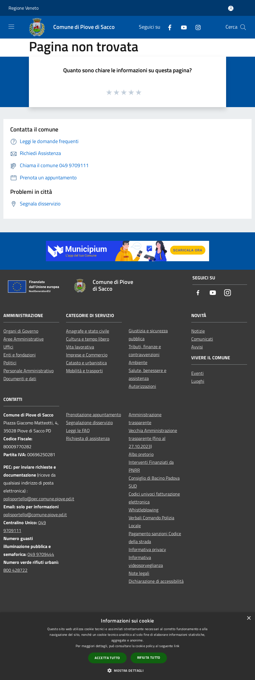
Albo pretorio (141, 454)
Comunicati (202, 338)
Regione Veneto (23, 8)
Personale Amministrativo (28, 370)
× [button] (248, 618)
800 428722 (15, 570)
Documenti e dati (19, 378)
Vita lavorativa (80, 346)
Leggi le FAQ (78, 430)
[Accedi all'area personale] (231, 8)
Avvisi (197, 346)
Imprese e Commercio (86, 354)
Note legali (139, 573)
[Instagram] (195, 27)
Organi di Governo (20, 331)
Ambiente (138, 362)
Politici (9, 362)
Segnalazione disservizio (89, 422)
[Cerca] (243, 27)
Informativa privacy (147, 549)
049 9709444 (40, 554)
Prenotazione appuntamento (93, 414)
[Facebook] (167, 27)
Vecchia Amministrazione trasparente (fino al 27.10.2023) (153, 438)
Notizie (198, 331)
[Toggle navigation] (11, 26)
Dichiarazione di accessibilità (156, 581)
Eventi (197, 373)
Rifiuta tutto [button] (148, 657)
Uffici (8, 346)
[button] (127, 670)
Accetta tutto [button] (107, 657)
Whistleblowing (143, 509)
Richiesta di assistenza (88, 438)
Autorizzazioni (142, 386)
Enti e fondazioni (19, 354)
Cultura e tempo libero (87, 338)
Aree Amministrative (23, 338)
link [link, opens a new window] (176, 646)
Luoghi (197, 381)
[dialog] (127, 646)
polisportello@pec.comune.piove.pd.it (38, 498)
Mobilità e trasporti (84, 370)
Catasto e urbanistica (86, 362)
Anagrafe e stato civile (87, 331)
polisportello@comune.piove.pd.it (35, 514)
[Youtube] (181, 27)
